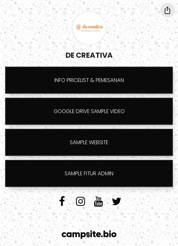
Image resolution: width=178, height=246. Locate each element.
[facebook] (61, 201)
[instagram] (80, 201)
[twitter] (116, 201)
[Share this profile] (167, 10)
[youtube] (98, 201)
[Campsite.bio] (89, 234)
